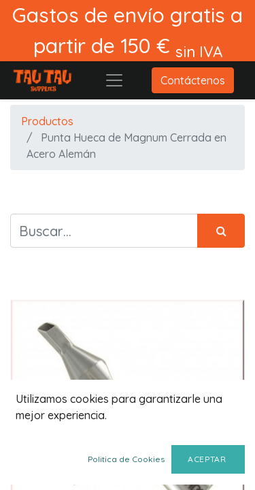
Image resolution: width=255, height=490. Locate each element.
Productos (47, 121)
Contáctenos (192, 80)
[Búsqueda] (221, 231)
